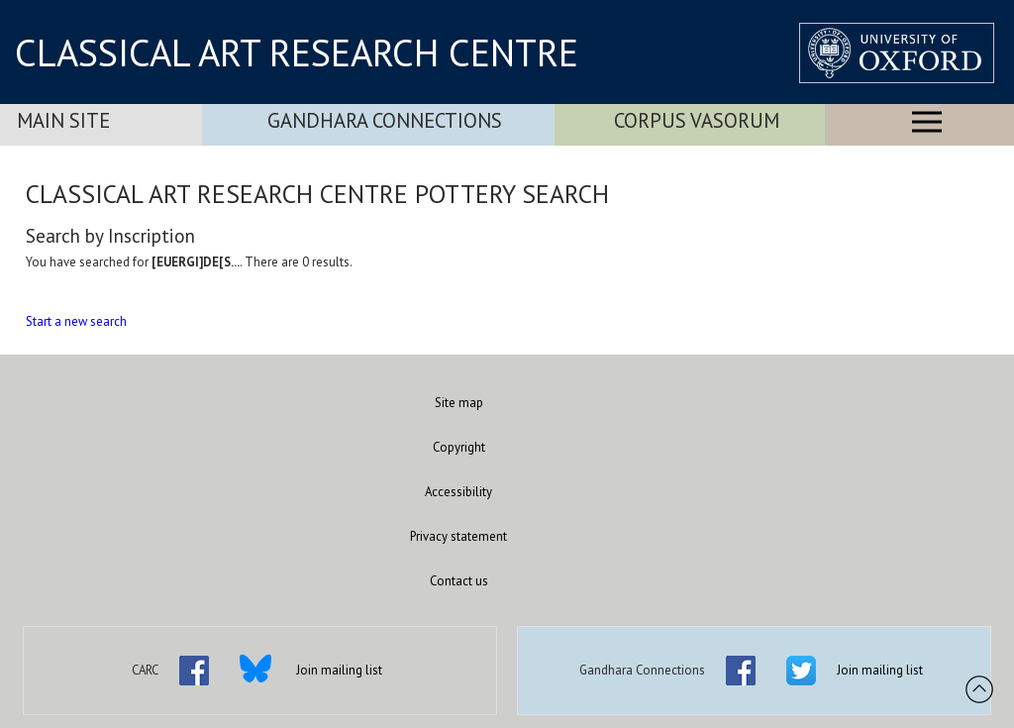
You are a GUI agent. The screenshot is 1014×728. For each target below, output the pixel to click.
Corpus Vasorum (696, 120)
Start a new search (76, 321)
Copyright (459, 447)
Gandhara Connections (384, 120)
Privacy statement (458, 536)
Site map (459, 402)
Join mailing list (339, 670)
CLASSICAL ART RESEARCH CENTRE (296, 52)
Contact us (459, 580)
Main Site (63, 120)
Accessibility (458, 491)
